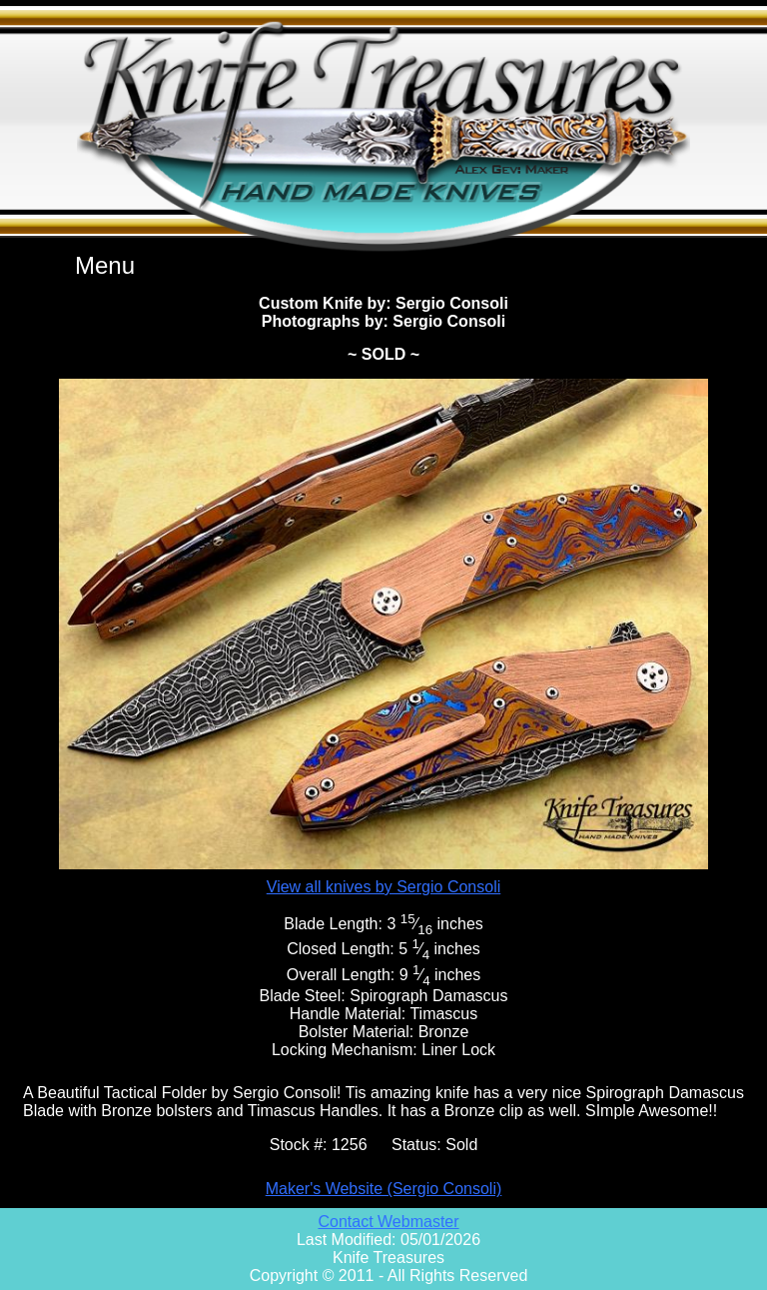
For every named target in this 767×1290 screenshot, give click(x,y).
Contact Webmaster (388, 1221)
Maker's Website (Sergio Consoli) (384, 1188)
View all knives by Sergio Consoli (383, 886)
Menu (105, 265)
